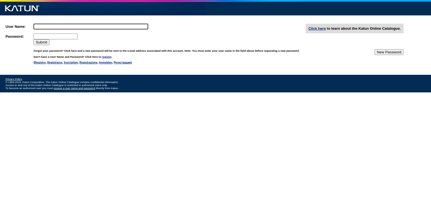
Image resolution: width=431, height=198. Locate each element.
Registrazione (88, 62)
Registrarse (54, 62)
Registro (40, 62)
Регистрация (122, 62)
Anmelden (105, 62)
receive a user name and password (74, 88)
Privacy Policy (13, 79)
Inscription (71, 62)
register (107, 56)
